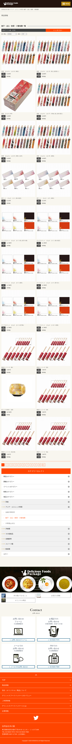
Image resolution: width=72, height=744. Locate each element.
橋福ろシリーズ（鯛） (7, 367)
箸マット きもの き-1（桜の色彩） (11, 198)
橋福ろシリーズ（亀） (43, 452)
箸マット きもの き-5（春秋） (46, 198)
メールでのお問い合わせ (19, 667)
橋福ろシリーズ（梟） (43, 367)
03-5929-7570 (54, 640)
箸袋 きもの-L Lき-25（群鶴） (46, 156)
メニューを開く (65, 4)
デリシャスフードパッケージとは (14, 706)
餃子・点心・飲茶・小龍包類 (15, 518)
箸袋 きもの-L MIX (6, 113)
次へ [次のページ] (43, 465)
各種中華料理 (10, 512)
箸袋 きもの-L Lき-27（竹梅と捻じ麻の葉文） (50, 113)
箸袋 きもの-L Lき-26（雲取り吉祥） (12, 156)
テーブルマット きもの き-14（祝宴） (48, 325)
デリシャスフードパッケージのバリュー (16, 695)
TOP (3, 680)
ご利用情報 (6, 701)
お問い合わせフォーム (19, 640)
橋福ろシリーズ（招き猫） (8, 452)
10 (39, 465)
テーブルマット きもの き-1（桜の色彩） (49, 240)
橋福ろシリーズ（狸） (43, 409)
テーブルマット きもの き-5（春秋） (12, 283)
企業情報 (5, 711)
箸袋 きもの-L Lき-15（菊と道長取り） (48, 71)
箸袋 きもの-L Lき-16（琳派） (10, 71)
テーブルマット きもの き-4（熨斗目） (48, 283)
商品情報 (5, 685)
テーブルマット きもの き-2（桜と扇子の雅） (14, 240)
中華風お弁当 (10, 523)
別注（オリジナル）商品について (14, 690)
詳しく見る (37, 587)
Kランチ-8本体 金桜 (7, 409)
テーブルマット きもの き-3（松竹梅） (13, 325)
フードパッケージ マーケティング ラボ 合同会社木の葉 (10, 3)
